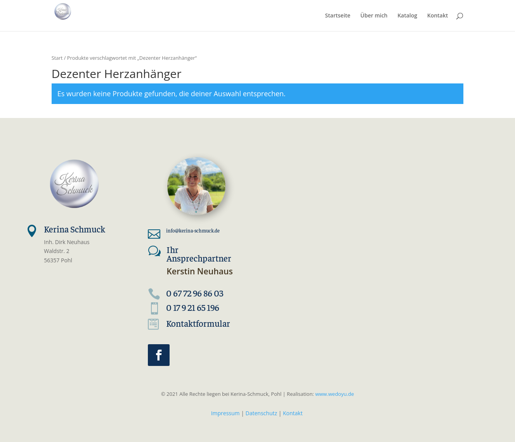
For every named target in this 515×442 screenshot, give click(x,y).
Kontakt (293, 413)
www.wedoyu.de (334, 393)
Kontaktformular (198, 323)
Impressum (225, 413)
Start (57, 57)
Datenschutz (261, 413)
